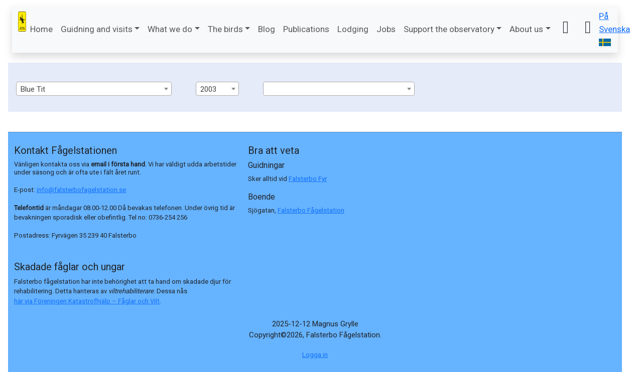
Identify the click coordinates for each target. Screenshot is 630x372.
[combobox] (94, 89)
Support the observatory (449, 29)
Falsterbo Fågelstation (311, 210)
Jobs (386, 29)
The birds (225, 29)
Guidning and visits (97, 29)
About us (526, 29)
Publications (306, 29)
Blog (266, 29)
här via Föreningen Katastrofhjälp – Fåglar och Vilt (87, 301)
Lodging (352, 29)
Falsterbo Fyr (308, 178)
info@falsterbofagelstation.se (81, 190)
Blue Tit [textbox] (33, 89)
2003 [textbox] (208, 89)
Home (41, 29)
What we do (170, 29)
